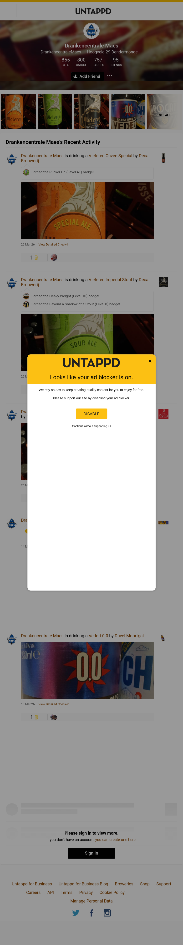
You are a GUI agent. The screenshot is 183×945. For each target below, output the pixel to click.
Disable (91, 413)
